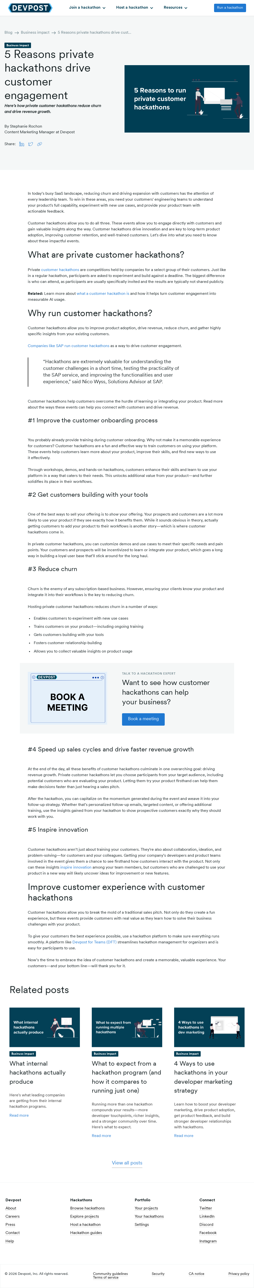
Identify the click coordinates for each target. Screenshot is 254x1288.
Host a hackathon (85, 1225)
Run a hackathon (230, 8)
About (10, 1208)
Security (158, 1274)
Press (10, 1225)
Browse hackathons (87, 1208)
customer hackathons (60, 270)
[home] (30, 7)
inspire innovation (76, 868)
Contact (12, 1233)
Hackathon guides (86, 1233)
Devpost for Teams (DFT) (94, 942)
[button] (87, 8)
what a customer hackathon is (103, 294)
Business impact (35, 33)
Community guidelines (110, 1274)
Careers (12, 1217)
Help (9, 1241)
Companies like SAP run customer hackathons (68, 346)
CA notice (196, 1274)
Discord (206, 1225)
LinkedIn (207, 1217)
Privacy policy (238, 1274)
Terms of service (106, 1278)
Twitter (205, 1208)
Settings (142, 1225)
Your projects (146, 1208)
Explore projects (84, 1217)
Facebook (208, 1233)
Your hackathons (149, 1217)
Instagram (208, 1241)
